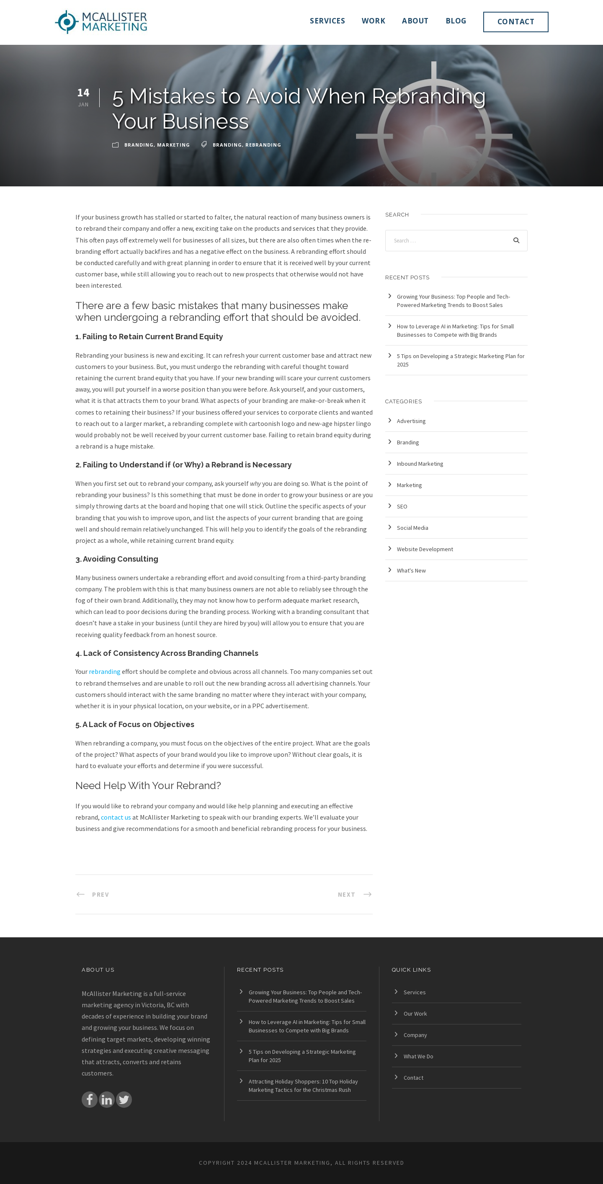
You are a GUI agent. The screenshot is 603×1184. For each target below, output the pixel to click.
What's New (411, 570)
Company (415, 1035)
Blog (456, 21)
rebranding (263, 145)
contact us (116, 817)
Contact (516, 21)
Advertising (411, 421)
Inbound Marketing (420, 463)
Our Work (415, 1013)
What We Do (418, 1056)
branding (227, 145)
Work (373, 21)
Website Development (425, 549)
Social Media (412, 527)
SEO (402, 506)
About (415, 21)
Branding (139, 145)
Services (327, 21)
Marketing (173, 145)
